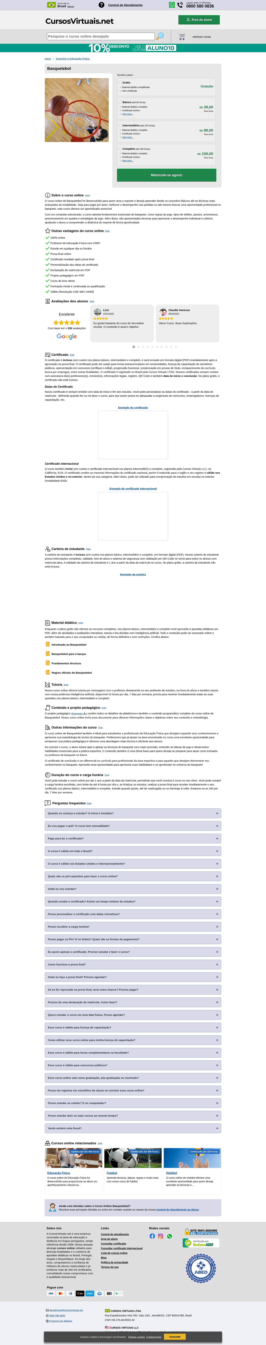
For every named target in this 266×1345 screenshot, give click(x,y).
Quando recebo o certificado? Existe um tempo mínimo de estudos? (92, 901)
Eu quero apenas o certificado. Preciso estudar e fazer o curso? (89, 951)
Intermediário (131, 125)
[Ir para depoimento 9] (171, 347)
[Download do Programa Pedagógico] (84, 713)
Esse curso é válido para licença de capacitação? (79, 1027)
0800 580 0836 (200, 6)
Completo (129, 148)
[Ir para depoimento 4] (147, 347)
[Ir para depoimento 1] (133, 347)
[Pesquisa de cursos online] (101, 36)
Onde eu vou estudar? (62, 888)
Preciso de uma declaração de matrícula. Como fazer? (82, 1002)
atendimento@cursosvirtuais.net (66, 1310)
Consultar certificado (113, 1243)
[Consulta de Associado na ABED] (201, 1285)
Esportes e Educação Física (73, 58)
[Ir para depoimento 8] (166, 347)
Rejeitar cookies (136, 1337)
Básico (127, 102)
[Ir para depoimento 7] (162, 347)
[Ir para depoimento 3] (143, 347)
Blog (104, 1257)
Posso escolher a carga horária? (69, 926)
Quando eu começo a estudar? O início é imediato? (81, 813)
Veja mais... (127, 114)
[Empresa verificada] (201, 1247)
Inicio (48, 58)
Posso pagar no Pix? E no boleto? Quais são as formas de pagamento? (93, 939)
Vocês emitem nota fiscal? (65, 1128)
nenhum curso (202, 36)
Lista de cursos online (114, 1253)
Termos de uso (110, 1267)
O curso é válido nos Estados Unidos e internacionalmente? (86, 863)
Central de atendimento (115, 1234)
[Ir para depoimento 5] (152, 347)
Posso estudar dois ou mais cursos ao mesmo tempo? (83, 1115)
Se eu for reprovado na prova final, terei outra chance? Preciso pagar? (93, 989)
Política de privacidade (114, 1262)
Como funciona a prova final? (67, 964)
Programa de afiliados (60, 1321)
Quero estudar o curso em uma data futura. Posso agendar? (86, 1014)
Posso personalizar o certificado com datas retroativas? (84, 914)
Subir (87, 195)
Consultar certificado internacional (122, 1248)
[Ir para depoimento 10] (176, 347)
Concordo (174, 1336)
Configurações (153, 1337)
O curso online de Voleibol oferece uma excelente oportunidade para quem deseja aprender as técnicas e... (189, 1181)
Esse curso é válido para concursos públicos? (77, 1065)
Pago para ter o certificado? (66, 838)
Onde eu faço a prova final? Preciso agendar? (77, 977)
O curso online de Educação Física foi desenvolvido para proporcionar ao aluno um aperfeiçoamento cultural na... (72, 1181)
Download (77, 713)
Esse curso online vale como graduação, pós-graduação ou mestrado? (93, 1077)
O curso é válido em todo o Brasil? (70, 851)
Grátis (126, 82)
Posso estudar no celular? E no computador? (77, 1103)
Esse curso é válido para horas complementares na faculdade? (88, 1052)
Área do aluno (109, 1239)
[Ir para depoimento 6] (157, 347)
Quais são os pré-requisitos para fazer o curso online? (83, 876)
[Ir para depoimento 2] (138, 347)
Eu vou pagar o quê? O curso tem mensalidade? (79, 825)
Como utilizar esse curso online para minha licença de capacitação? (91, 1040)
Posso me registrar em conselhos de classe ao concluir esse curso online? (96, 1090)
